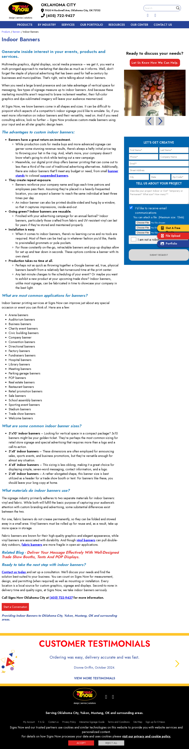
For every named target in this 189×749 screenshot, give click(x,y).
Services (68, 25)
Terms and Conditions (119, 722)
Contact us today (14, 572)
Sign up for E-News (155, 722)
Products (24, 25)
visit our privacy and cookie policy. (146, 736)
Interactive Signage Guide (91, 722)
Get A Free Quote (169, 230)
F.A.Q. (41, 722)
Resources (117, 25)
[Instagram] (155, 14)
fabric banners (32, 544)
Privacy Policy (69, 722)
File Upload (169, 236)
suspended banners (54, 175)
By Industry (47, 25)
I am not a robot (148, 239)
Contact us (163, 25)
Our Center (139, 25)
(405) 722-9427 (58, 15)
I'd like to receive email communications (151, 210)
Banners (17, 31)
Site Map (137, 722)
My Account (29, 722)
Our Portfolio (91, 25)
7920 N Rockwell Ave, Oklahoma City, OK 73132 (72, 10)
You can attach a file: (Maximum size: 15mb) (158, 217)
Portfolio (168, 244)
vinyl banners (85, 540)
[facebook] (147, 14)
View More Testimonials (94, 678)
